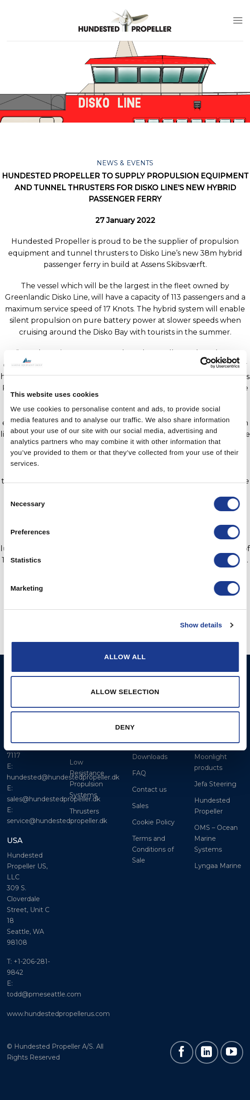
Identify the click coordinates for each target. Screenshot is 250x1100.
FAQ (139, 773)
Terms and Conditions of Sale (153, 849)
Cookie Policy (153, 822)
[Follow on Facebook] (181, 1052)
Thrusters (84, 811)
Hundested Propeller (212, 805)
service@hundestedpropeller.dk (57, 821)
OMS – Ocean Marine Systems (216, 838)
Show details (201, 625)
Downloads (149, 757)
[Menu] (237, 20)
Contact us (149, 789)
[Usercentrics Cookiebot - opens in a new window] (200, 363)
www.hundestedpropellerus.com (58, 1014)
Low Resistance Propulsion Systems (86, 778)
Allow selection (125, 692)
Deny (125, 727)
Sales (140, 806)
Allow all (125, 657)
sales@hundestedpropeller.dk (53, 799)
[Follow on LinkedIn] (206, 1052)
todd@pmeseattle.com (44, 994)
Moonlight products (210, 762)
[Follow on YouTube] (232, 1052)
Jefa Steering (215, 784)
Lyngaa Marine (217, 866)
